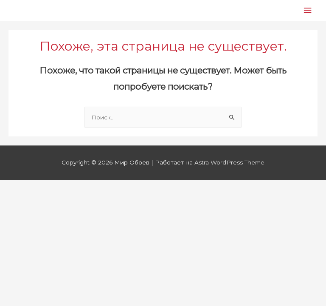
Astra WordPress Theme (229, 162)
